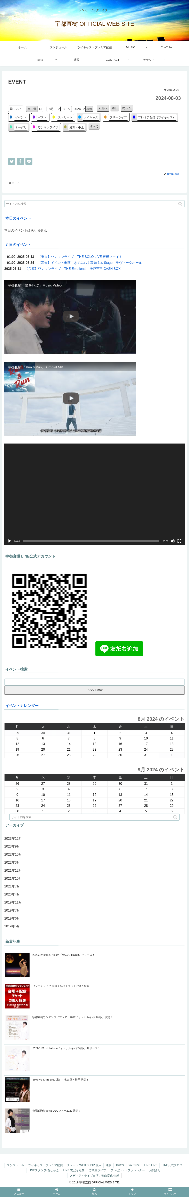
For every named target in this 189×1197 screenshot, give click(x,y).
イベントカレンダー (22, 706)
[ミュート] (173, 541)
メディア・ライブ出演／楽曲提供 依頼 (94, 1175)
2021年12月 (13, 870)
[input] (94, 203)
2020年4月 (12, 894)
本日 (115, 108)
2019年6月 (12, 918)
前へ (104, 108)
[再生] (10, 541)
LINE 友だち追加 (74, 1170)
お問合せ (155, 1170)
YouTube (134, 1165)
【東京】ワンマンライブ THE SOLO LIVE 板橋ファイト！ (82, 256)
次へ (125, 108)
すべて (94, 126)
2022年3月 (12, 862)
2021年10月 (13, 878)
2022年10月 (13, 854)
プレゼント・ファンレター (127, 1170)
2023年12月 (13, 838)
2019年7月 (12, 910)
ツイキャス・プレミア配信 (45, 1165)
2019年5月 (12, 926)
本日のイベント (18, 218)
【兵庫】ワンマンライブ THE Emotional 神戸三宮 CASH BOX (74, 268)
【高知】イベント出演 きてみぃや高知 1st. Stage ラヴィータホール (90, 262)
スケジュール (15, 1165)
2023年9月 (12, 846)
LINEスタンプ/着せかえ (44, 1170)
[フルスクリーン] (179, 541)
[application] (94, 494)
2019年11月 (13, 902)
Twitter (120, 1165)
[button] (181, 203)
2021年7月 (12, 886)
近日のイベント (18, 245)
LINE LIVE (150, 1165)
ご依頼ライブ (97, 1170)
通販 (108, 1165)
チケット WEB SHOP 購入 (84, 1165)
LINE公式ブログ (172, 1165)
